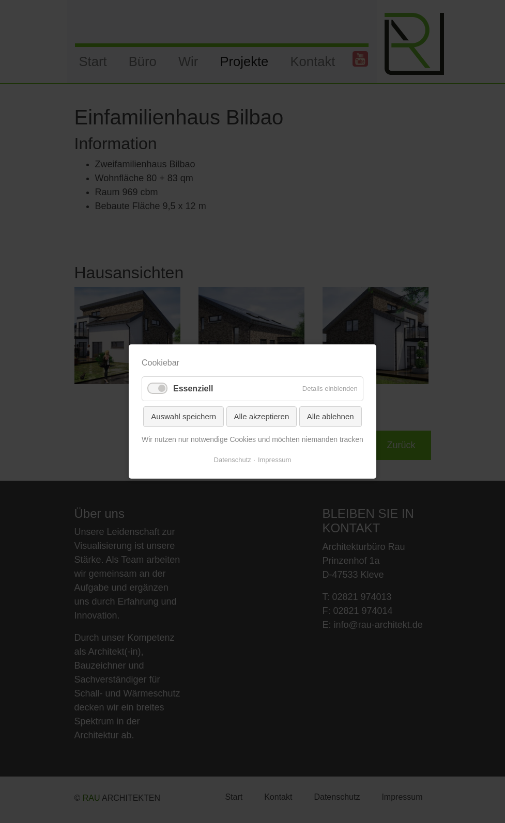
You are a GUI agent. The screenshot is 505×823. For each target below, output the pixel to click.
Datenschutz (232, 460)
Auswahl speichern (183, 416)
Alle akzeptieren (261, 416)
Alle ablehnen (330, 416)
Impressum (274, 460)
